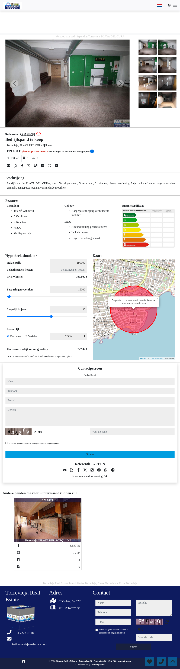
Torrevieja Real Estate (67, 661)
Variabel (32, 336)
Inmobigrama (98, 664)
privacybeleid (54, 443)
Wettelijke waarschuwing (119, 661)
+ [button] (97, 264)
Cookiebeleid (100, 661)
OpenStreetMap (156, 358)
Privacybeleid (85, 661)
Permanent (16, 336)
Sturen (90, 454)
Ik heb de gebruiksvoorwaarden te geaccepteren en (34, 443)
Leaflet (143, 358)
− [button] (97, 269)
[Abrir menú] (175, 5)
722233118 (90, 374)
